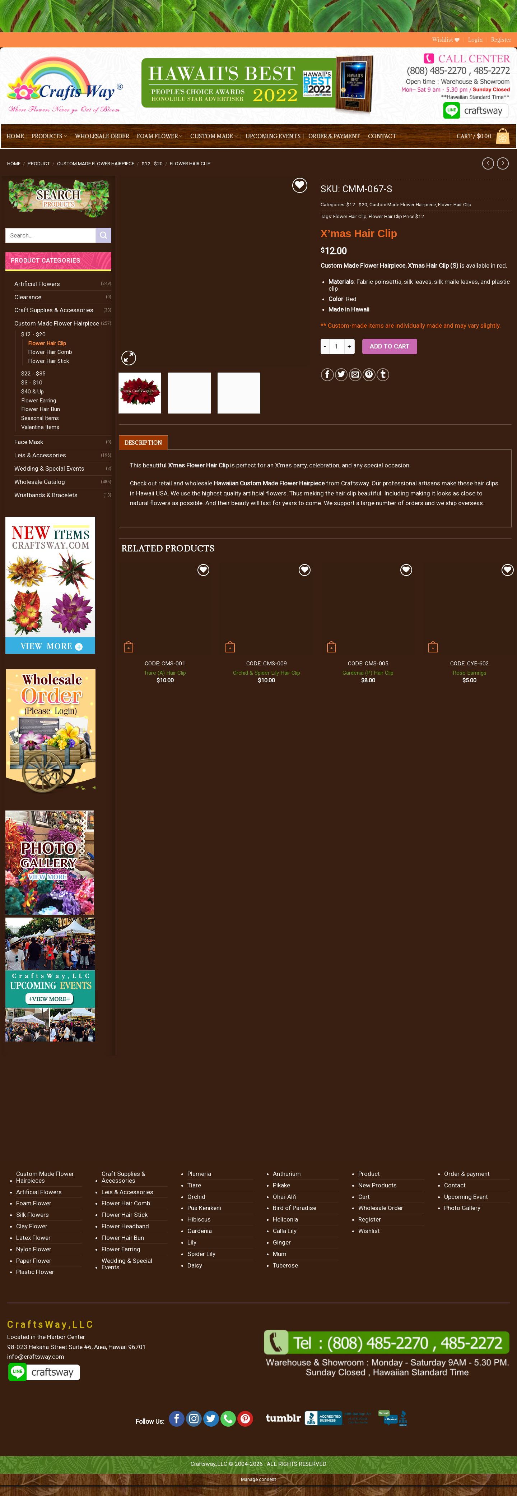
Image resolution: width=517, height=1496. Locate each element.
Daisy (194, 1265)
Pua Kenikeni (204, 1207)
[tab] (143, 442)
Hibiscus (199, 1219)
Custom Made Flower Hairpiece (95, 163)
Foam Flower (159, 136)
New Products (377, 1185)
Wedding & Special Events (49, 468)
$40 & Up (32, 391)
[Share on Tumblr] (383, 374)
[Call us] (228, 1419)
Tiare (194, 1185)
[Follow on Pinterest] (245, 1419)
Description (143, 442)
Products (49, 136)
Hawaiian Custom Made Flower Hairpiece (269, 483)
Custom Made (213, 136)
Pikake (281, 1185)
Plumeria (199, 1173)
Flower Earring (38, 400)
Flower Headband (125, 1226)
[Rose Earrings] (469, 608)
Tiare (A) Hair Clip (165, 673)
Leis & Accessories (40, 455)
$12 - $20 (152, 163)
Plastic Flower (35, 1271)
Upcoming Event (466, 1196)
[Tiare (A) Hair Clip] (164, 608)
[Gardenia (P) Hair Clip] (368, 608)
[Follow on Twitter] (211, 1419)
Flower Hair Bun (40, 409)
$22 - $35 (33, 373)
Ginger (282, 1242)
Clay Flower (31, 1226)
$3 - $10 (31, 382)
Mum (280, 1253)
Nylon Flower (33, 1249)
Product (39, 163)
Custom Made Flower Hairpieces (45, 1177)
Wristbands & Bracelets (46, 495)
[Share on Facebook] (327, 374)
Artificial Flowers (37, 283)
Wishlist (369, 1230)
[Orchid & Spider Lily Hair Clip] (266, 608)
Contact (382, 136)
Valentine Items (40, 427)
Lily (191, 1242)
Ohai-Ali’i (285, 1196)
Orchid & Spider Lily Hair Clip (266, 673)
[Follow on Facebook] (177, 1419)
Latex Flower (33, 1237)
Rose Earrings (469, 673)
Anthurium (287, 1173)
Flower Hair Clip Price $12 (396, 216)
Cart (364, 1196)
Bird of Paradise (294, 1207)
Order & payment (334, 136)
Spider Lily (201, 1253)
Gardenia (199, 1230)
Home (15, 136)
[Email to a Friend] (355, 374)
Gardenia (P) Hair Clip (368, 673)
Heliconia (285, 1219)
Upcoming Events (273, 136)
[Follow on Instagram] (194, 1419)
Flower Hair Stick (48, 361)
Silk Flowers (32, 1214)
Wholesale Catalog (39, 481)
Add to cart (389, 346)
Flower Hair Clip (190, 163)
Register (501, 39)
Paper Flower (33, 1260)
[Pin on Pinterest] (369, 374)
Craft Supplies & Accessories (53, 310)
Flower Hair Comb (50, 352)
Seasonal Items (40, 418)
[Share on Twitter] (341, 374)
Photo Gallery (462, 1207)
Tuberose (285, 1265)
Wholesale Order (102, 136)
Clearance (27, 297)
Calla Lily (285, 1230)
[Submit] (103, 235)
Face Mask (28, 441)
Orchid (196, 1196)
